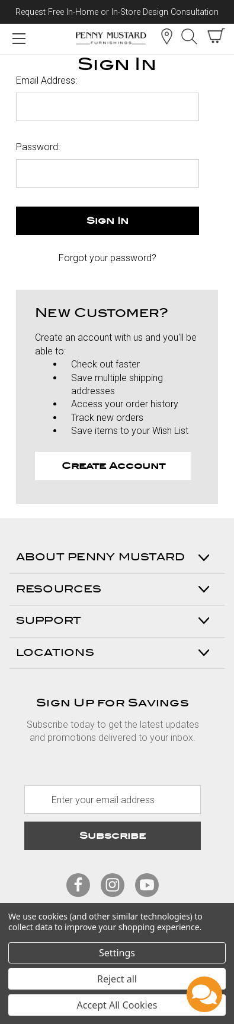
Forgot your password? (107, 258)
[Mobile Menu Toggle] (18, 38)
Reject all (117, 978)
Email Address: (46, 80)
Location (166, 36)
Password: (38, 147)
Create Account (113, 466)
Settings (117, 952)
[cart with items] (216, 36)
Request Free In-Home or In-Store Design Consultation (117, 12)
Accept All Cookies (117, 1005)
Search (189, 36)
